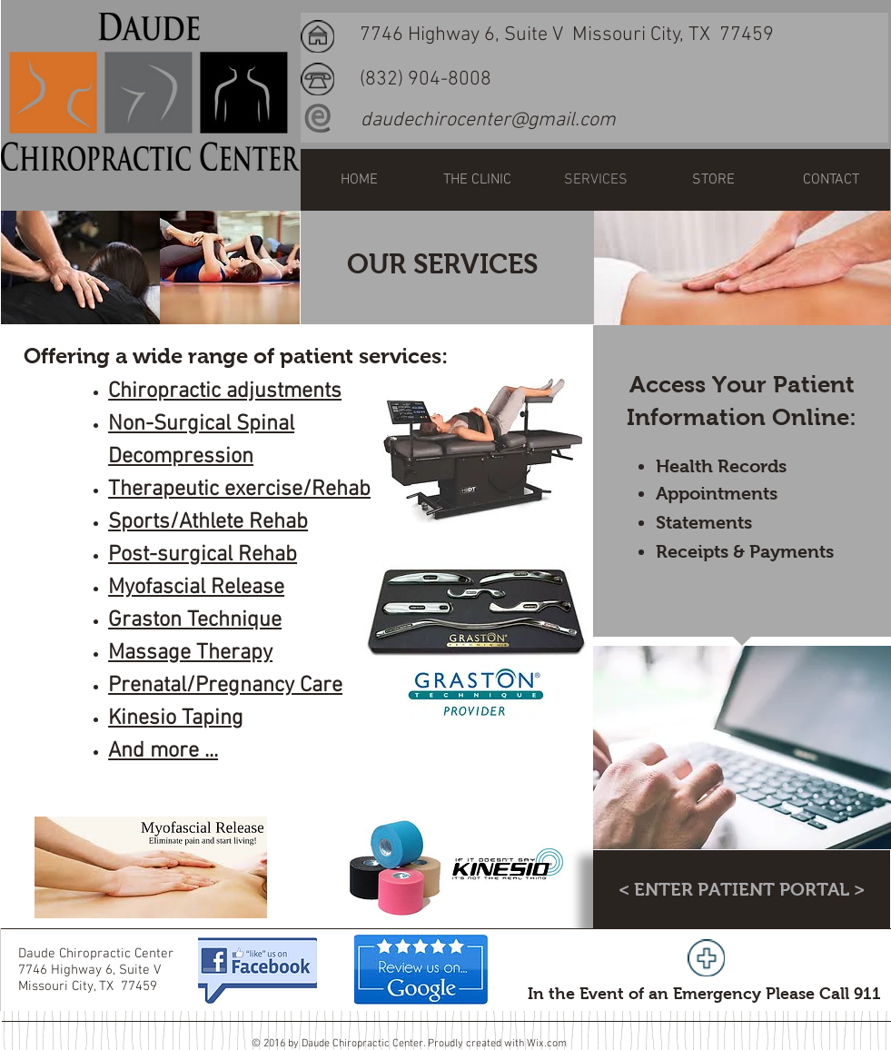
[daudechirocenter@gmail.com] (489, 121)
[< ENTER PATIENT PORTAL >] (741, 889)
